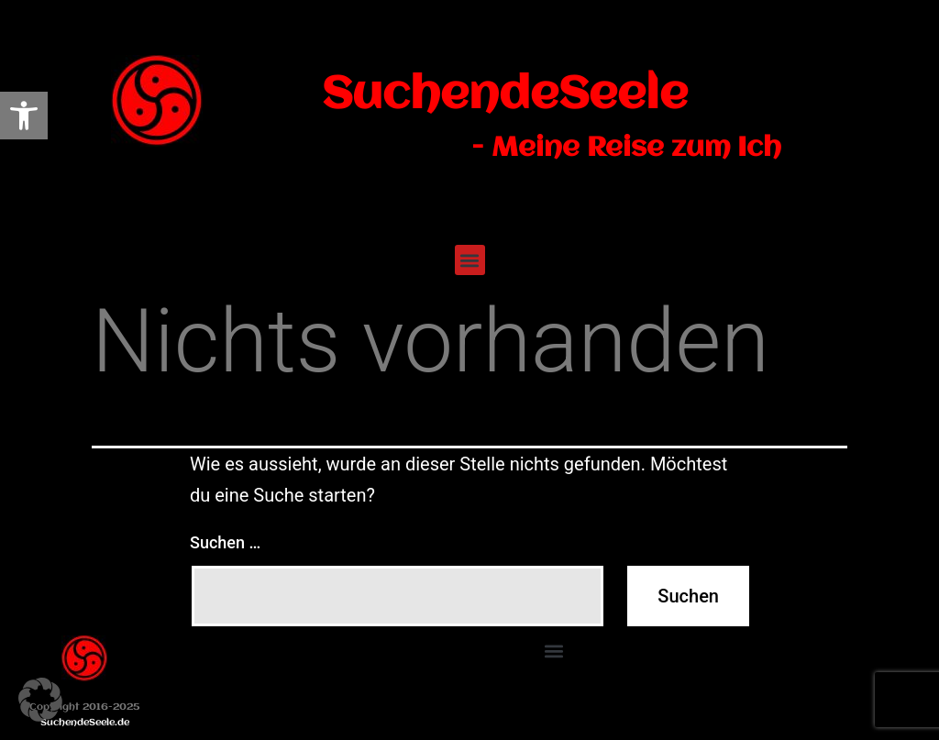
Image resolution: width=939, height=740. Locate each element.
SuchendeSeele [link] (505, 95)
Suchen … (225, 542)
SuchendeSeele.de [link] (84, 723)
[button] (470, 260)
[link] (24, 115)
